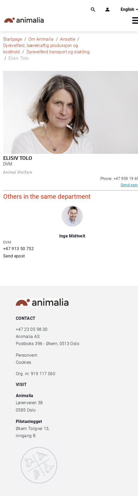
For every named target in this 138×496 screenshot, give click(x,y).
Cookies (23, 362)
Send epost (14, 256)
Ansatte (67, 39)
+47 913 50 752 (18, 248)
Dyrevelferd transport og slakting (58, 51)
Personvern (27, 355)
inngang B (26, 435)
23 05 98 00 (35, 329)
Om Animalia (41, 39)
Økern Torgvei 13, (33, 428)
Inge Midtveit (72, 236)
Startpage (12, 39)
